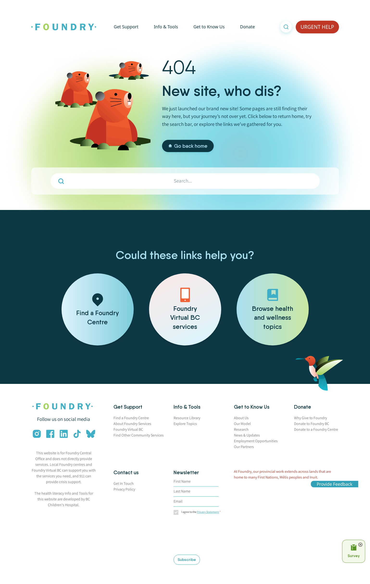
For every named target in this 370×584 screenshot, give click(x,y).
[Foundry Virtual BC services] (185, 309)
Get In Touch (123, 483)
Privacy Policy (124, 489)
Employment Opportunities (256, 440)
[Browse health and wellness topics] (273, 309)
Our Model (242, 423)
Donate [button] (247, 27)
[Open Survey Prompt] (353, 551)
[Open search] (286, 27)
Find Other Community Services (138, 435)
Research (241, 429)
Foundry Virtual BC (128, 429)
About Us (241, 417)
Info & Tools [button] (166, 27)
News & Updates (247, 435)
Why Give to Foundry (310, 417)
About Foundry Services (132, 423)
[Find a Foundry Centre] (98, 309)
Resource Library (187, 417)
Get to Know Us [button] (209, 27)
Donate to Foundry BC (311, 423)
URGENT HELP (317, 27)
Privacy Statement (208, 512)
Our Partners (244, 446)
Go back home (187, 146)
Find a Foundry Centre (131, 417)
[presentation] (193, 535)
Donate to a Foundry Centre (316, 429)
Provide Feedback (334, 484)
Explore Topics (185, 423)
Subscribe (187, 559)
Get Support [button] (126, 27)
